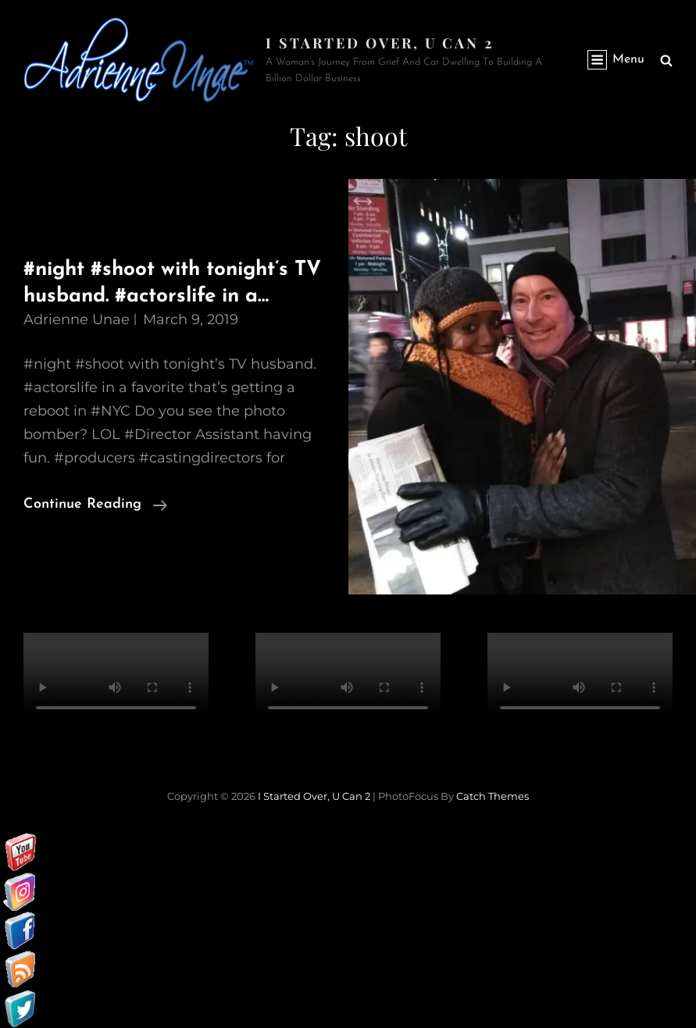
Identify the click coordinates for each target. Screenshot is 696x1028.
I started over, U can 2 (380, 43)
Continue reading (95, 504)
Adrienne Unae (76, 319)
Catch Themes (492, 796)
